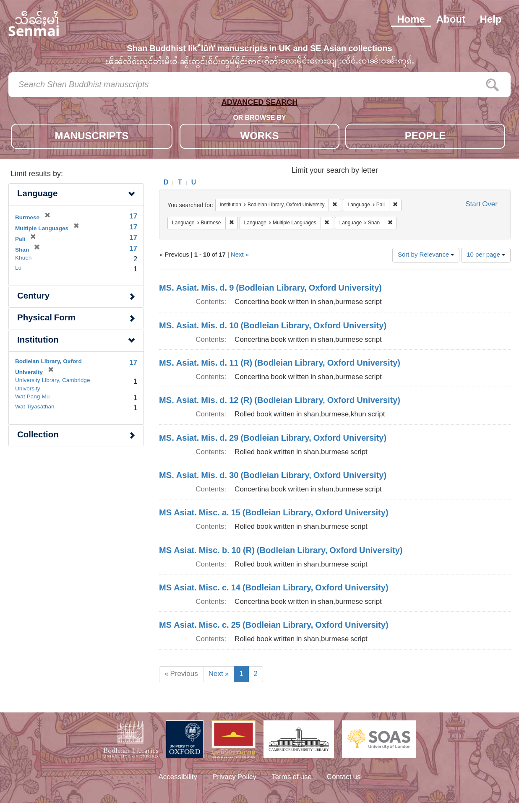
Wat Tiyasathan (35, 407)
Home (411, 20)
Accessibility (177, 777)
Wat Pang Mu (32, 397)
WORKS (259, 137)
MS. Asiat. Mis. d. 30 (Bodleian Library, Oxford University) (272, 476)
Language (37, 194)
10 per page (486, 255)
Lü (18, 268)
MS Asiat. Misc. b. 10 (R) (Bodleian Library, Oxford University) (280, 551)
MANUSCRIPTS (91, 137)
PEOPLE (425, 137)
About (450, 20)
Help (490, 20)
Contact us (344, 777)
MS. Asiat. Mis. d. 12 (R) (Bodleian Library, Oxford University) (279, 401)
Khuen (23, 258)
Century (33, 296)
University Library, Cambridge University (52, 384)
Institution (38, 340)
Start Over (481, 205)
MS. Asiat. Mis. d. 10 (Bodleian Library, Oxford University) (272, 326)
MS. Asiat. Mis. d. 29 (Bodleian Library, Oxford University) (272, 438)
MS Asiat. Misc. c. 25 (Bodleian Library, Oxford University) (274, 625)
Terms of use (291, 777)
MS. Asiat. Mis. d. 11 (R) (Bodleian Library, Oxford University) (279, 363)
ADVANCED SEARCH (260, 104)
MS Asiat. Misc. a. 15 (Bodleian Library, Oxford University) (274, 513)
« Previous (181, 674)
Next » (240, 255)
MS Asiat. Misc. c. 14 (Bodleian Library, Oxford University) (274, 588)
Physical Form (46, 318)
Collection (38, 435)
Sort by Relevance (426, 255)
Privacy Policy (234, 777)
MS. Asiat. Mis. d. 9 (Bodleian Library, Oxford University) (270, 288)
